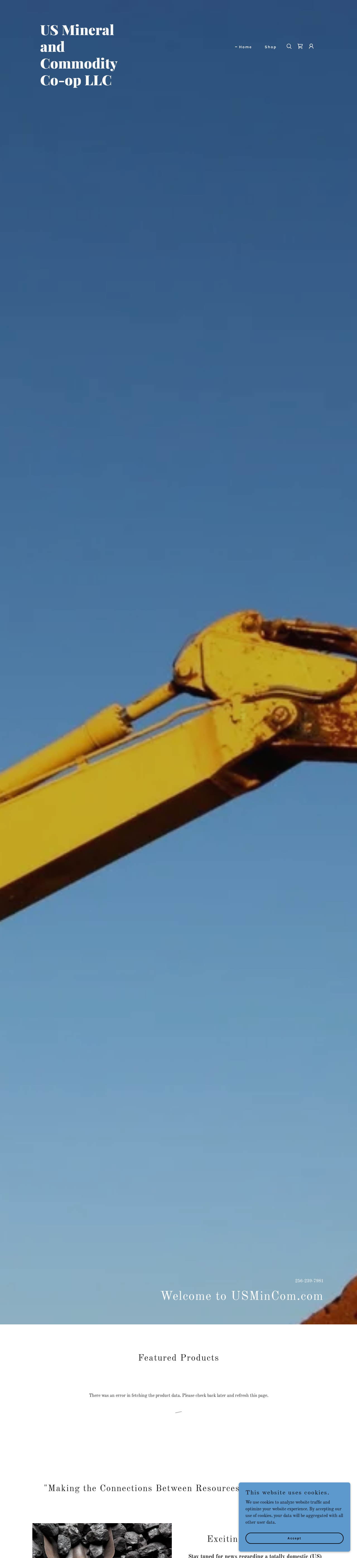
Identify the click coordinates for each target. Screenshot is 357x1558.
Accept (294, 1538)
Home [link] (245, 47)
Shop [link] (271, 47)
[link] (88, 84)
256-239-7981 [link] (309, 1281)
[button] (311, 46)
